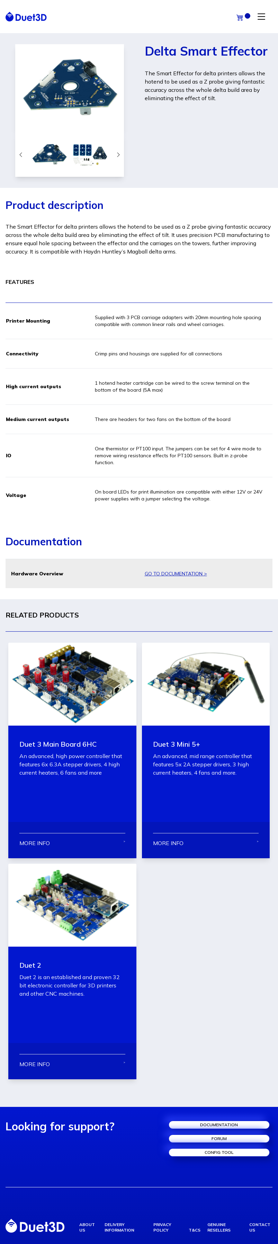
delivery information (119, 1227)
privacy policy (162, 1227)
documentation (219, 1124)
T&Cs (194, 1230)
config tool (219, 1152)
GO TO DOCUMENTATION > (176, 574)
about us (87, 1227)
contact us (259, 1227)
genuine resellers (219, 1227)
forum (219, 1138)
